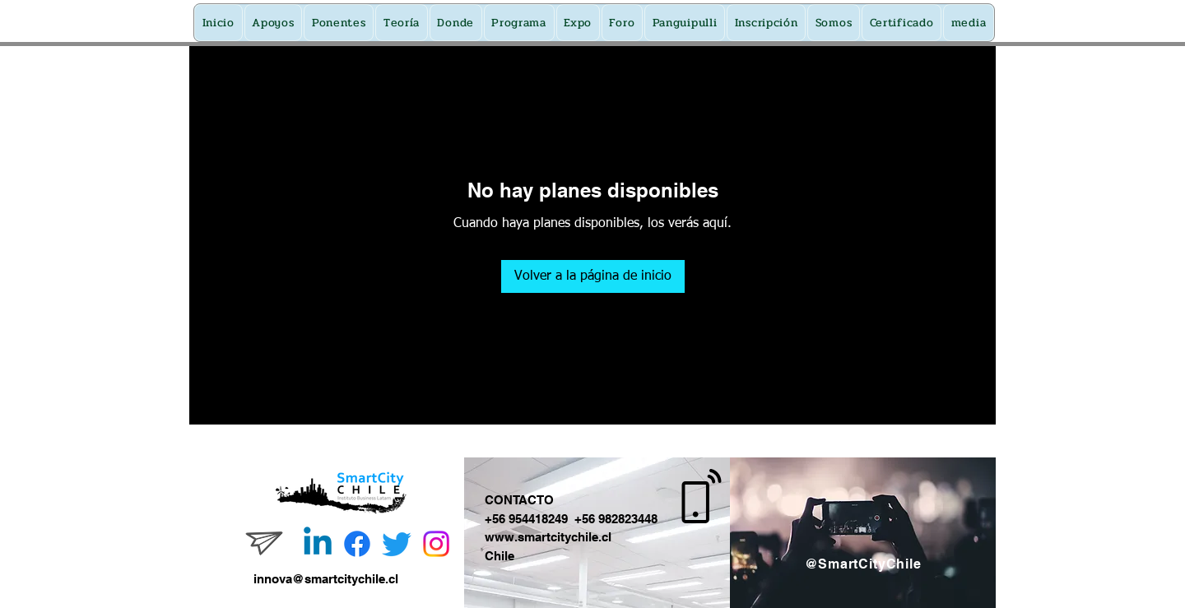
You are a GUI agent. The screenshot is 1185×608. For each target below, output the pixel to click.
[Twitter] (396, 544)
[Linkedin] (317, 544)
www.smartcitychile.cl (548, 537)
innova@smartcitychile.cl (325, 579)
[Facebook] (357, 544)
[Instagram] (436, 544)
